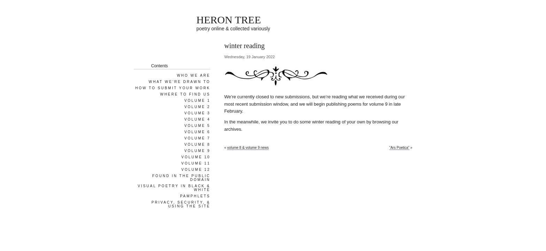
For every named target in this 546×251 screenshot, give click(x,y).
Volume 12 (195, 170)
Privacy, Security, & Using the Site (180, 204)
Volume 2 (197, 107)
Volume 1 (197, 100)
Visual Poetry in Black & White (174, 188)
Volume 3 (197, 113)
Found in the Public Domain (181, 178)
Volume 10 (195, 157)
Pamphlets (195, 196)
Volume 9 (197, 151)
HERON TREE (228, 19)
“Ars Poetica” (399, 148)
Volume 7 (197, 138)
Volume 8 (197, 144)
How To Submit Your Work (173, 88)
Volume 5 (197, 126)
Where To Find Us (185, 94)
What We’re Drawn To (179, 82)
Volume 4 (197, 119)
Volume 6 (197, 132)
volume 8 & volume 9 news (248, 148)
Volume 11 (195, 163)
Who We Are (193, 75)
